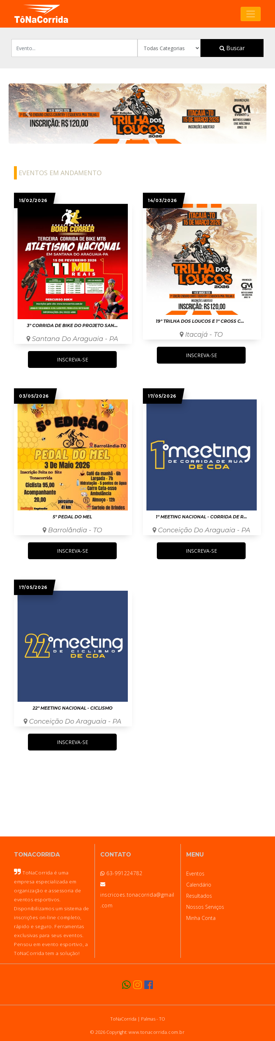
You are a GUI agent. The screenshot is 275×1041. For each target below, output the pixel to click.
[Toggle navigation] (251, 14)
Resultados (199, 895)
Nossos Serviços (205, 906)
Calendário (198, 884)
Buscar (232, 48)
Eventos (195, 873)
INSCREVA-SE (72, 359)
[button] (28, 113)
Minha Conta (201, 918)
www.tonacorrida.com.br (156, 1032)
